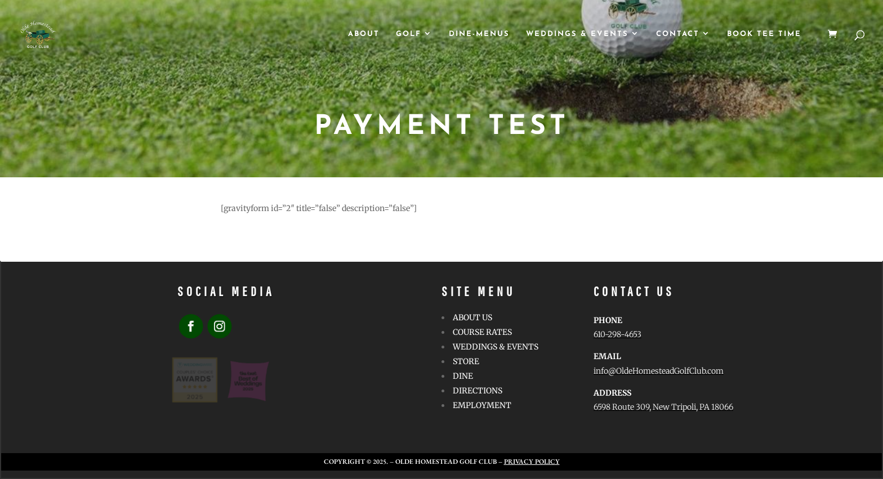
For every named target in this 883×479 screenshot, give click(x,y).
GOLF (408, 34)
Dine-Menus (479, 34)
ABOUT (364, 34)
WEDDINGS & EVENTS (577, 34)
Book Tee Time (764, 34)
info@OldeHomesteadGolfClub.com (659, 371)
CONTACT (677, 34)
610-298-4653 (617, 334)
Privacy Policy (532, 461)
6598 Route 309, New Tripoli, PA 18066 (663, 407)
